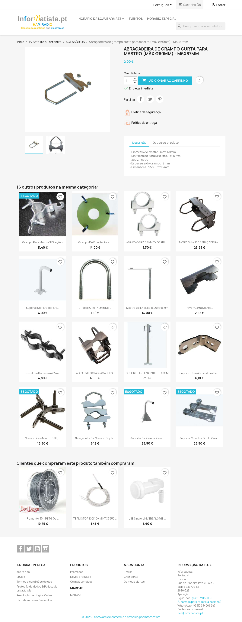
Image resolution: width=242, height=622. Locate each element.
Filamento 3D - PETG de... (43, 518)
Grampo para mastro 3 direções (42, 242)
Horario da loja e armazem (101, 19)
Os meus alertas (134, 581)
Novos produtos (80, 576)
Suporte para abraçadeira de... (199, 373)
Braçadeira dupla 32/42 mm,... (43, 373)
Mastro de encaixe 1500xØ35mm (147, 307)
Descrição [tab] (139, 143)
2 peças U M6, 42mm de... (95, 307)
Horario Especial (161, 19)
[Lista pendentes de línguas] (163, 5)
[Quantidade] (128, 80)
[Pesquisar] (200, 26)
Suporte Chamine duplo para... (199, 438)
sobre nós (23, 572)
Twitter (29, 548)
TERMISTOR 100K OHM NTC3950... (95, 518)
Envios (21, 576)
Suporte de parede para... (42, 307)
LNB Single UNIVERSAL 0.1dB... (147, 518)
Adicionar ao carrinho (165, 80)
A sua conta (134, 565)
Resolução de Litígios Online (35, 595)
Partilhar (140, 99)
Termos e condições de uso (34, 581)
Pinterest (160, 99)
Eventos (136, 19)
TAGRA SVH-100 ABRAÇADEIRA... (95, 373)
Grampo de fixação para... (95, 242)
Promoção (76, 572)
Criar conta (131, 576)
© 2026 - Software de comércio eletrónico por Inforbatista (121, 617)
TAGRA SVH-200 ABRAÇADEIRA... (199, 242)
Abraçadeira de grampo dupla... (95, 438)
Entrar (128, 572)
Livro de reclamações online (34, 600)
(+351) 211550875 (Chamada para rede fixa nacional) (199, 600)
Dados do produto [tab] (166, 143)
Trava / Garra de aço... (199, 307)
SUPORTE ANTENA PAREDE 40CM (147, 373)
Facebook (20, 548)
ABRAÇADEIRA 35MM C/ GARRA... (147, 242)
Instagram (45, 548)
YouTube (37, 548)
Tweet (150, 99)
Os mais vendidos (81, 581)
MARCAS (75, 595)
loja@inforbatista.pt (190, 613)
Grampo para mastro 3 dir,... (42, 438)
